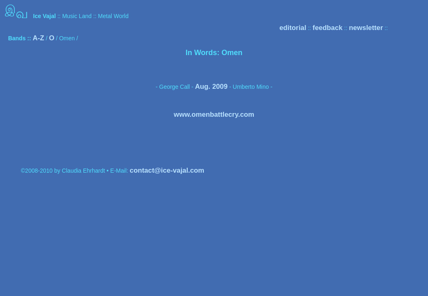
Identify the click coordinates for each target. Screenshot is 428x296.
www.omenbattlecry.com (214, 114)
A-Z (38, 38)
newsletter (366, 28)
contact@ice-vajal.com (167, 170)
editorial (292, 28)
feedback (328, 28)
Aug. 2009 (211, 86)
